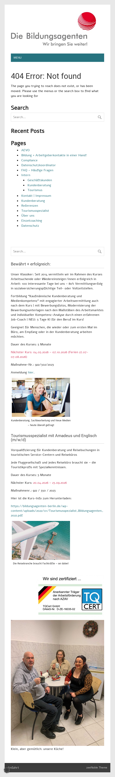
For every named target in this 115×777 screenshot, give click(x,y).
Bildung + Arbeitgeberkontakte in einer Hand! (54, 155)
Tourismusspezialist (35, 211)
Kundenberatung (39, 185)
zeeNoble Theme (96, 767)
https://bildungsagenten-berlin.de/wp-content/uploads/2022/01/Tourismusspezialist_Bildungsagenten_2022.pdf (57, 511)
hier (31, 372)
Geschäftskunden (40, 180)
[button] (7, 770)
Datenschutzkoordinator (38, 165)
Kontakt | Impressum (36, 196)
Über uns (27, 215)
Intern (25, 175)
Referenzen (29, 206)
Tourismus (35, 190)
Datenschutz (30, 226)
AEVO (25, 150)
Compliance (29, 160)
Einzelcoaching (31, 221)
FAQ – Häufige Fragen (37, 170)
